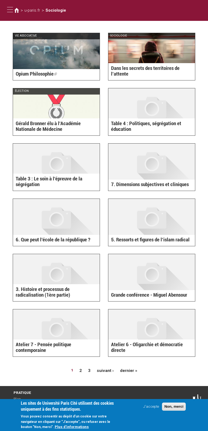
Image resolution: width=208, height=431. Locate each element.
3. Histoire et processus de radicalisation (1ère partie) (52, 292)
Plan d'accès (19, 399)
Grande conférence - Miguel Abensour (144, 295)
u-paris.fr (31, 10)
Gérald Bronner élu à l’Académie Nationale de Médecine (56, 127)
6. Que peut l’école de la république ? (49, 240)
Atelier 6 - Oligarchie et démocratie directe (149, 350)
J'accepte (151, 408)
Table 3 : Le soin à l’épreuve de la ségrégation (45, 182)
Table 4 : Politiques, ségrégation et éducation (151, 129)
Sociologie (52, 10)
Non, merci (173, 408)
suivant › (105, 370)
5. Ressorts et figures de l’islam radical (146, 240)
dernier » (127, 370)
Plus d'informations (72, 428)
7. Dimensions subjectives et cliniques (145, 184)
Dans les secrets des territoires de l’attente (149, 74)
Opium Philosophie (34, 74)
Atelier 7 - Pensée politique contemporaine (54, 350)
